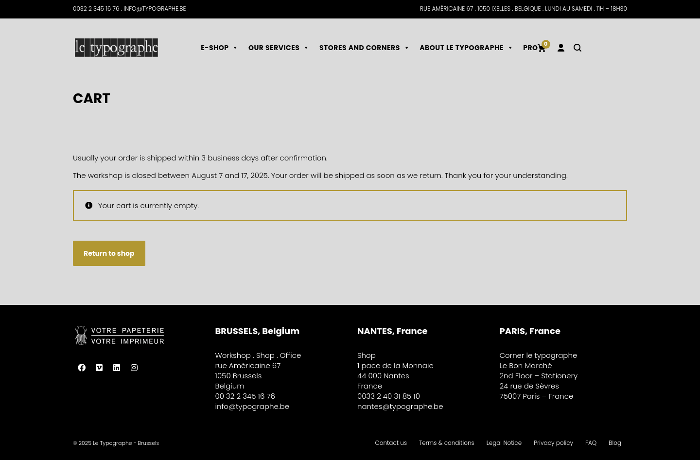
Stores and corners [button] (364, 48)
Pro (530, 48)
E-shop (220, 48)
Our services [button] (279, 48)
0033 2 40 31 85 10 (388, 396)
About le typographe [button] (466, 48)
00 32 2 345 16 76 (245, 396)
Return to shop (109, 253)
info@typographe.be (252, 406)
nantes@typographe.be (400, 406)
